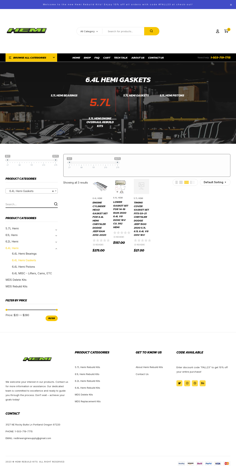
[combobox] (32, 190)
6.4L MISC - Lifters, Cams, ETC (32, 273)
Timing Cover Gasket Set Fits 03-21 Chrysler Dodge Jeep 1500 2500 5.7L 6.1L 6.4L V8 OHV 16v (141, 219)
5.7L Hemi (12, 228)
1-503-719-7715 (220, 57)
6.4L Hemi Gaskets (24, 260)
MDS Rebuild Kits (16, 286)
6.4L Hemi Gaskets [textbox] (30, 191)
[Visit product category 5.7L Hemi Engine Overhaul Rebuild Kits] (100, 102)
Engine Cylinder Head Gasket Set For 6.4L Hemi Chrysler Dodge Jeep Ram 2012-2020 (100, 219)
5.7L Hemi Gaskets (136, 96)
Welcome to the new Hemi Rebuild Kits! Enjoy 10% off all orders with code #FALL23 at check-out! (118, 4)
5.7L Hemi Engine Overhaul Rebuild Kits (100, 122)
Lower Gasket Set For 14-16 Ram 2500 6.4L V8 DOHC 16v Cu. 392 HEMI (120, 214)
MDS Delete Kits (16, 279)
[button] (226, 31)
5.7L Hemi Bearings (64, 96)
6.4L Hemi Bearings (24, 253)
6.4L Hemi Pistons (23, 266)
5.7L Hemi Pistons (172, 96)
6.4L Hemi (12, 248)
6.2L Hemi (12, 241)
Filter (51, 318)
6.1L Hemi (12, 235)
